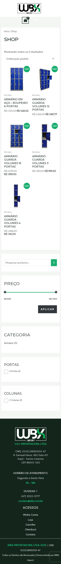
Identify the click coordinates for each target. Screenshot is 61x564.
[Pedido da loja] (29, 59)
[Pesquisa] (54, 262)
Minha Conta (30, 514)
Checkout (30, 529)
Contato (30, 534)
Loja (30, 519)
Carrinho (30, 524)
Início (6, 31)
